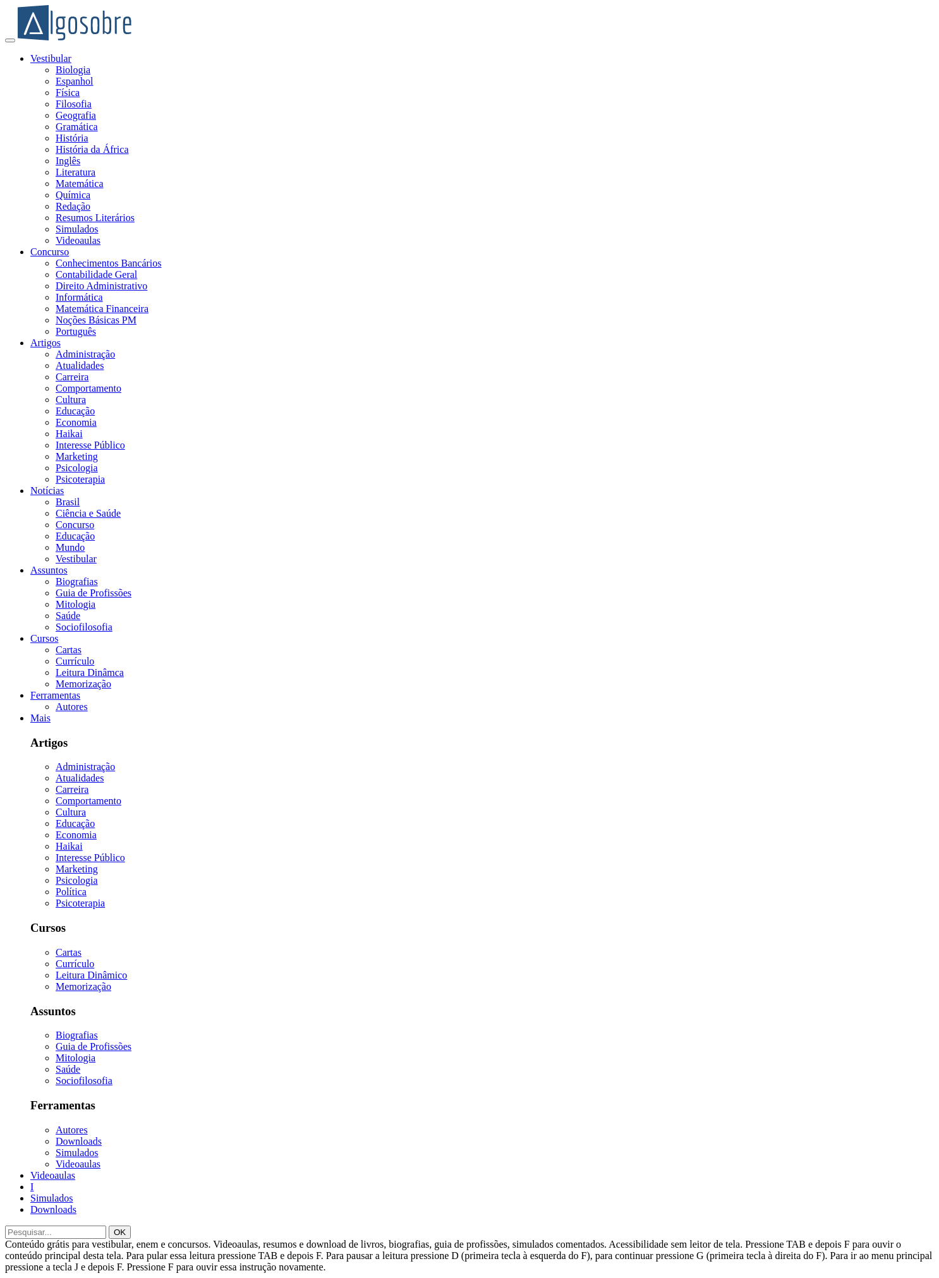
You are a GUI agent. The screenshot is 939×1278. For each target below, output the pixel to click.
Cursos (44, 638)
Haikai (69, 433)
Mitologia (75, 604)
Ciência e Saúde (88, 513)
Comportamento (88, 388)
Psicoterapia (80, 479)
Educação (75, 411)
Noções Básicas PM (96, 320)
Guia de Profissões (93, 593)
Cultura (71, 399)
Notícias (47, 490)
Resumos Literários (95, 217)
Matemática (80, 183)
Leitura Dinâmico (91, 975)
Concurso (49, 251)
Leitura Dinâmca (90, 672)
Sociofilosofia (84, 627)
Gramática (77, 126)
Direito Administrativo (101, 285)
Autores (72, 706)
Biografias (77, 581)
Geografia (76, 115)
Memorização (83, 683)
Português (76, 331)
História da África (92, 149)
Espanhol (75, 81)
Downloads (79, 1141)
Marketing (77, 456)
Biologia (73, 69)
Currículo (75, 661)
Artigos (45, 342)
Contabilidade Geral (96, 274)
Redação (73, 206)
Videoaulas (78, 240)
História (72, 138)
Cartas (69, 649)
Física (68, 92)
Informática (79, 297)
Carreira (72, 376)
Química (73, 195)
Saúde (68, 615)
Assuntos (49, 570)
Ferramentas (55, 695)
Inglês (68, 160)
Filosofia (74, 104)
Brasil (68, 502)
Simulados (77, 229)
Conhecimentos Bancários (109, 263)
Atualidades (80, 365)
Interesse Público (90, 445)
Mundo (70, 547)
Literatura (75, 172)
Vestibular (50, 58)
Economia (76, 422)
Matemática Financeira (102, 308)
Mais (40, 718)
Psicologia (77, 467)
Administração (85, 354)
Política (71, 891)
